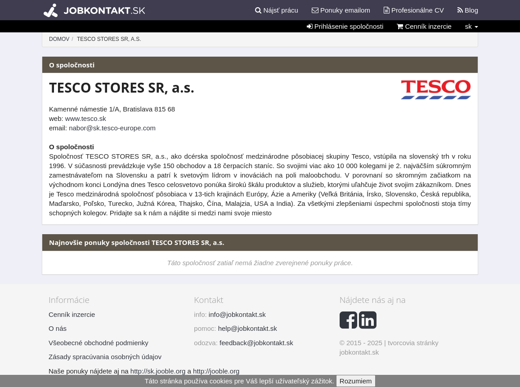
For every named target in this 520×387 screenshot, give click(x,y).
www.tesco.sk (85, 118)
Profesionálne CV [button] (414, 10)
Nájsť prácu (276, 10)
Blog (467, 10)
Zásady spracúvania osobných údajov (105, 356)
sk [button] (471, 26)
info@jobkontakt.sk (237, 314)
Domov (59, 39)
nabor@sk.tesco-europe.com (112, 128)
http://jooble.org (216, 371)
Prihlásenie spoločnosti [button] (345, 26)
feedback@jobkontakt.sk (256, 343)
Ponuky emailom (341, 10)
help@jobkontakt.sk (247, 328)
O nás (58, 328)
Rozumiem (356, 381)
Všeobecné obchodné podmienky (98, 343)
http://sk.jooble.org (158, 371)
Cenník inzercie (424, 26)
